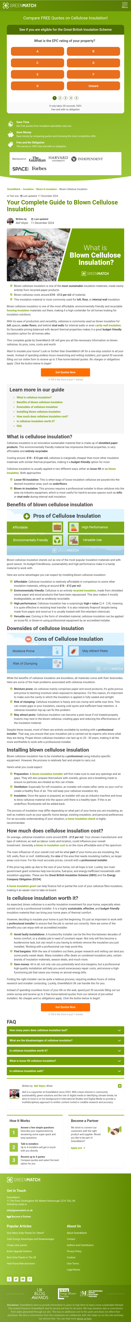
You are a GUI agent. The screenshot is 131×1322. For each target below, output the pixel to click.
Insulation (28, 191)
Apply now (76, 1150)
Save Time (22, 124)
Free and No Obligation (30, 144)
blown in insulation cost (50, 847)
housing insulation (18, 312)
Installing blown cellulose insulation (39, 414)
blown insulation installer (47, 776)
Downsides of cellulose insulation (37, 409)
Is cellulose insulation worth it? (36, 423)
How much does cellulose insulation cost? (42, 418)
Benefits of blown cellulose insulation (40, 404)
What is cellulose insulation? (34, 399)
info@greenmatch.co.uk (20, 1212)
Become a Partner (21, 1218)
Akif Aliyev (39, 1088)
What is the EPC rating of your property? (64, 41)
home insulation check (81, 821)
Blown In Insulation (46, 191)
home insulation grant (22, 888)
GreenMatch (13, 191)
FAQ (19, 428)
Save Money (23, 134)
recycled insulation (84, 592)
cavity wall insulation (108, 327)
